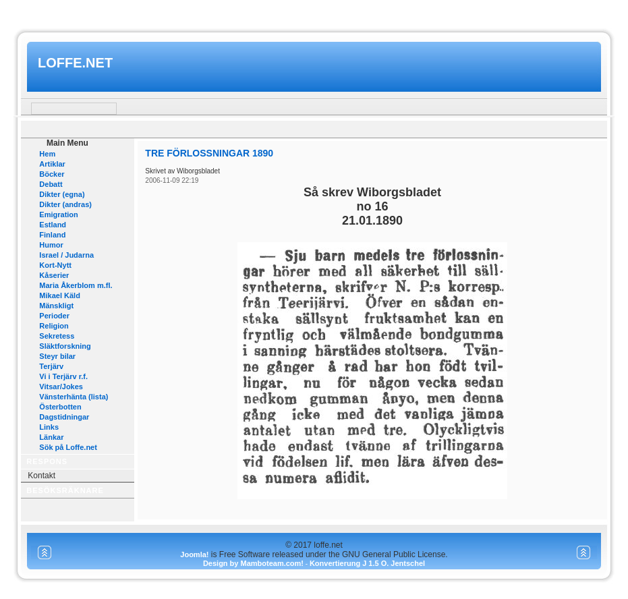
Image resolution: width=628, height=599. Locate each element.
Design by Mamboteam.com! (253, 563)
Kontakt (41, 475)
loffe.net (75, 62)
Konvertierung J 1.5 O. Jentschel (367, 563)
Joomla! (194, 554)
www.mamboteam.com (314, 12)
